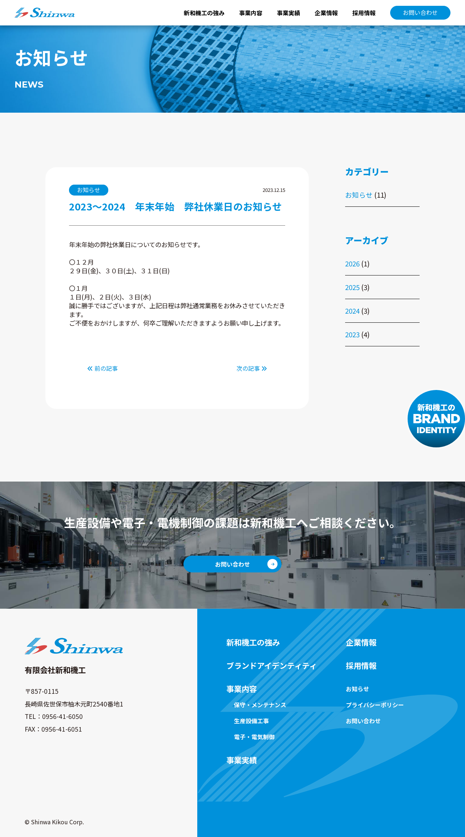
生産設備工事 (251, 720)
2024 (352, 310)
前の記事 (102, 368)
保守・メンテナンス (260, 704)
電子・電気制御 (254, 736)
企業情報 (326, 12)
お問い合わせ (420, 12)
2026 (352, 263)
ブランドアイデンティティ (271, 665)
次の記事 (251, 368)
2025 (352, 287)
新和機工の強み (204, 12)
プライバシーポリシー (375, 704)
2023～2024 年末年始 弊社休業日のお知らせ (175, 206)
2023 (352, 334)
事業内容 (250, 12)
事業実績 (288, 12)
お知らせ (359, 195)
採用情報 (364, 12)
